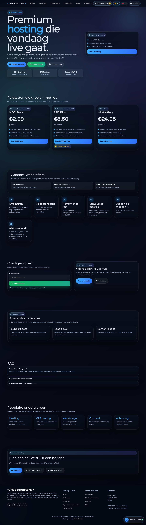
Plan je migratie (84, 281)
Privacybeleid (67, 508)
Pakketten (66, 498)
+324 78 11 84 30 (34, 470)
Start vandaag (95, 52)
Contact (83, 3)
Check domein (36, 64)
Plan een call (55, 64)
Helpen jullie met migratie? (21, 378)
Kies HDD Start (17, 141)
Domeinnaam (14, 274)
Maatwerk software (92, 498)
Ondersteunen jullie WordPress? (23, 384)
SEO (86, 504)
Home (33, 3)
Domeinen (66, 501)
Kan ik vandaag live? (19, 369)
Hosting (88, 501)
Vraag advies (101, 281)
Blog (74, 3)
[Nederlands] (113, 3)
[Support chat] (133, 520)
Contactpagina (55, 470)
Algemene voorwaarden (71, 504)
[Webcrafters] (16, 3)
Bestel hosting (16, 64)
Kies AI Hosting (106, 141)
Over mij (42, 3)
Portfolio (65, 3)
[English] (121, 3)
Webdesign (89, 494)
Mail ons (15, 470)
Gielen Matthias (78, 519)
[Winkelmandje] (98, 3)
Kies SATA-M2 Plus (62, 141)
